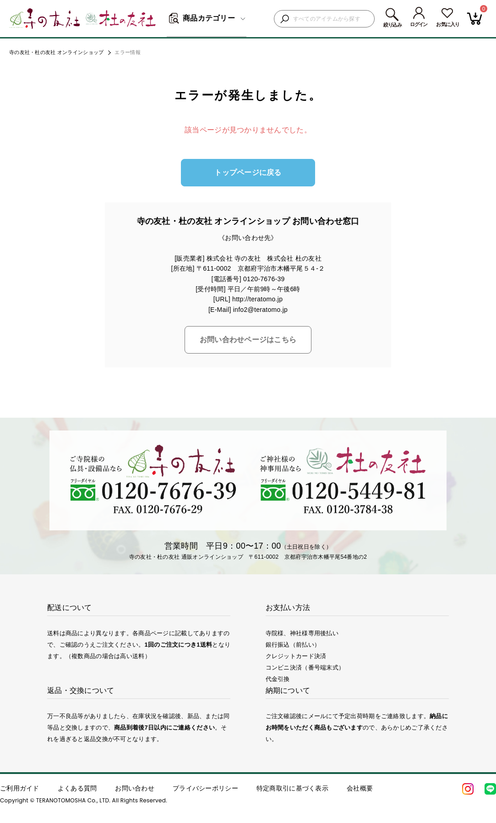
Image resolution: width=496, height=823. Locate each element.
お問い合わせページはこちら (248, 339)
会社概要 (360, 788)
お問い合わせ (134, 788)
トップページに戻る (248, 172)
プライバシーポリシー (205, 788)
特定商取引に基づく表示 (292, 788)
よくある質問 (77, 788)
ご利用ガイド (19, 788)
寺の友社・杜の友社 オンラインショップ (56, 52)
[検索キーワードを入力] (331, 19)
